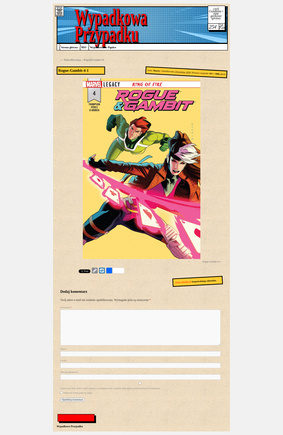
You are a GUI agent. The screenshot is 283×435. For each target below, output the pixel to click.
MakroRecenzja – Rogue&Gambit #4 (82, 60)
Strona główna (69, 47)
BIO (83, 47)
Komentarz (65, 307)
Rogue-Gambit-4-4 (211, 261)
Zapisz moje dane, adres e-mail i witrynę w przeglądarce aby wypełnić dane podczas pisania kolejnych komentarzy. (110, 388)
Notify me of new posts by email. (77, 393)
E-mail (63, 360)
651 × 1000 (214, 73)
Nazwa (63, 349)
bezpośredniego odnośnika (204, 281)
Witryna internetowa (69, 372)
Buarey (156, 70)
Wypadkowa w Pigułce (103, 47)
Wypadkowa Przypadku (111, 25)
